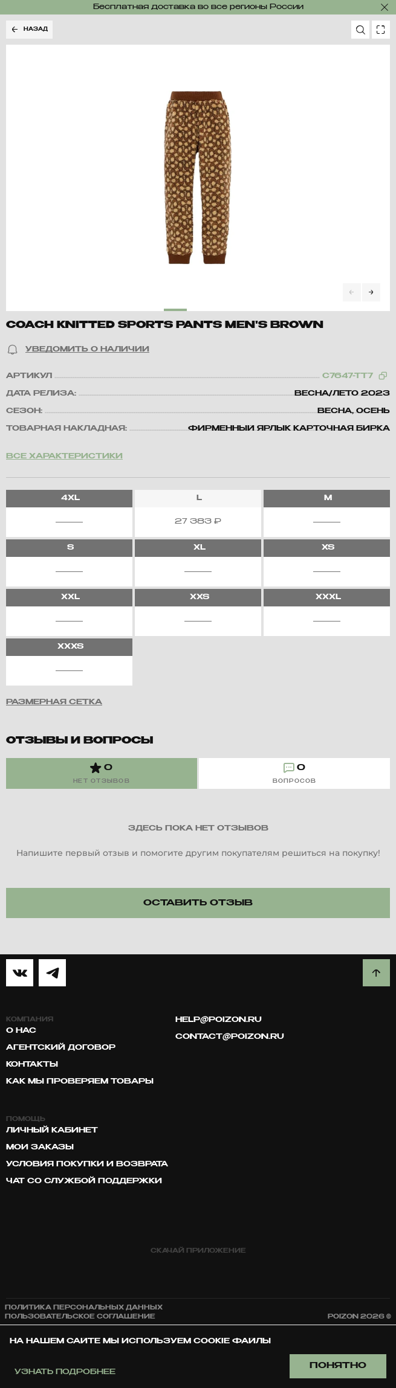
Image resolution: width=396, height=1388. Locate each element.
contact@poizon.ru (229, 1037)
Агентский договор (60, 1048)
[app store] (148, 1272)
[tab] (101, 773)
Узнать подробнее (65, 1372)
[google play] (247, 1272)
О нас (21, 1031)
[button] (77, 350)
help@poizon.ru (218, 1020)
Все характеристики (64, 456)
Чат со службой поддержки (84, 1181)
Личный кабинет (52, 1130)
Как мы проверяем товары (80, 1081)
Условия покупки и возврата (87, 1164)
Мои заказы (40, 1147)
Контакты (32, 1064)
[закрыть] (384, 7)
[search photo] (381, 30)
